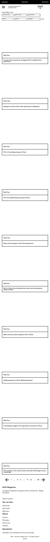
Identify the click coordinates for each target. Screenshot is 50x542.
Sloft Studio (6, 505)
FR (23, 539)
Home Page (5, 12)
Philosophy (5, 520)
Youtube (10, 496)
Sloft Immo (5, 511)
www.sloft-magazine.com (21, 536)
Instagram (4, 496)
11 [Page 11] (27, 480)
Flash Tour (6, 55)
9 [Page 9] (20, 480)
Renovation (25, 2)
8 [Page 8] (17, 480)
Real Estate (45, 2)
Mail (15, 496)
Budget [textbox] (31, 18)
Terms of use (6, 523)
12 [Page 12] (31, 480)
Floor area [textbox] (18, 14)
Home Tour (6, 101)
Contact (5, 517)
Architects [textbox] (31, 14)
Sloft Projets (6, 508)
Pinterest (7, 496)
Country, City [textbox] (6, 14)
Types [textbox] (17, 18)
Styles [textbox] (4, 18)
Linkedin (12, 496)
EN (26, 539)
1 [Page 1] (11, 480)
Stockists (5, 525)
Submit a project (7, 498)
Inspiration (5, 2)
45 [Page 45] (38, 480)
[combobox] (8, 15)
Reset (42, 19)
